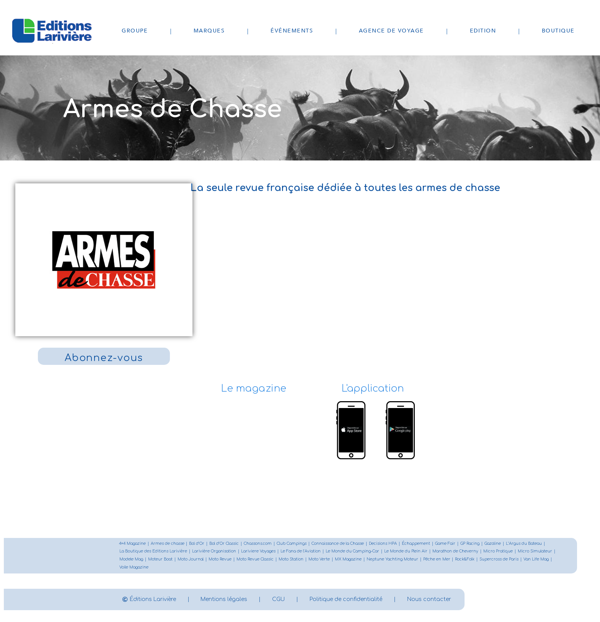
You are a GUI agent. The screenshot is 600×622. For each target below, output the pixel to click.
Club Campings (292, 544)
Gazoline (493, 544)
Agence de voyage (391, 30)
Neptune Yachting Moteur (392, 560)
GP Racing (470, 544)
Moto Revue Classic (255, 560)
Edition (483, 30)
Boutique (558, 30)
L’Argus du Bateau (524, 544)
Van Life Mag (536, 560)
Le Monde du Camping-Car (352, 552)
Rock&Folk (465, 560)
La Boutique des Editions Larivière (153, 552)
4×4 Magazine (132, 544)
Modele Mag (131, 560)
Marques (209, 30)
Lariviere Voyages (258, 552)
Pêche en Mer (436, 560)
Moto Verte (319, 560)
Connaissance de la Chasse (338, 544)
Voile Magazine (133, 568)
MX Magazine (348, 560)
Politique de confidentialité (346, 600)
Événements (292, 30)
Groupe (135, 30)
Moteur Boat (160, 560)
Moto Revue (220, 560)
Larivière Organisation (214, 552)
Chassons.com (258, 544)
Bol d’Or (197, 544)
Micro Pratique (498, 552)
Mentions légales (224, 600)
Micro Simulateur (535, 552)
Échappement (416, 544)
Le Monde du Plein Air (405, 552)
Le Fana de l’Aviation (300, 552)
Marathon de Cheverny (455, 552)
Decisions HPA (383, 544)
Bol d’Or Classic (224, 544)
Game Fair (445, 544)
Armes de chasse (167, 544)
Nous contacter (430, 600)
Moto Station (291, 560)
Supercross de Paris (499, 560)
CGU (278, 600)
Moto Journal (191, 560)
